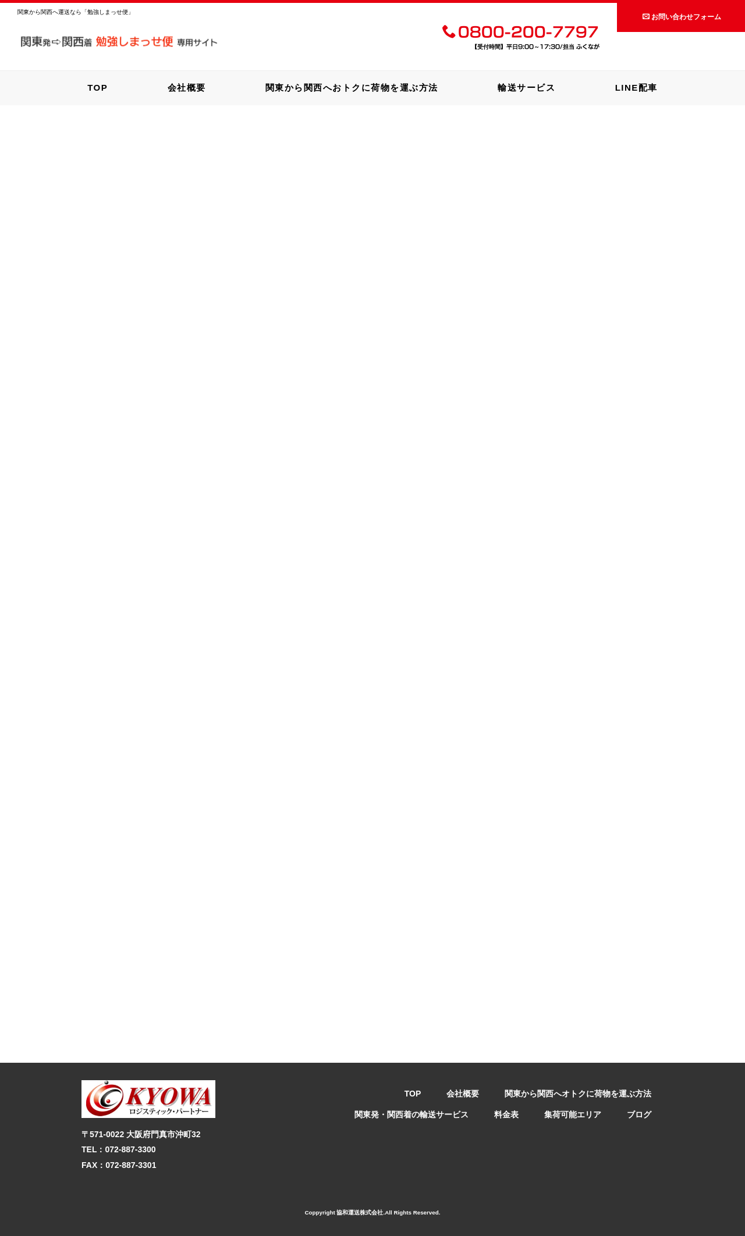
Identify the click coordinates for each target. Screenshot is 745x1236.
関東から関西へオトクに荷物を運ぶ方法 (578, 1093)
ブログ (639, 1114)
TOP (97, 87)
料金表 (506, 1114)
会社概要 (187, 87)
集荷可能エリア (572, 1114)
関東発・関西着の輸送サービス (411, 1114)
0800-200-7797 (520, 33)
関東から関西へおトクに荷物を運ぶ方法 (351, 87)
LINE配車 (636, 87)
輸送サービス (526, 87)
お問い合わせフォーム (682, 17)
